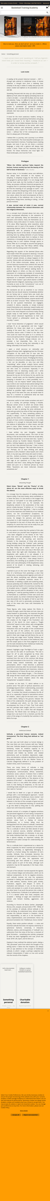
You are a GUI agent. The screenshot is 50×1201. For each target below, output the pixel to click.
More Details (24, 1111)
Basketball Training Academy (24, 7)
